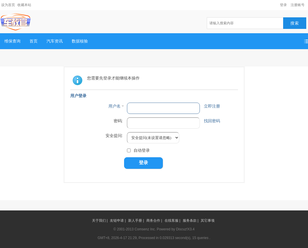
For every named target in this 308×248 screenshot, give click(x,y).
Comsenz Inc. (145, 229)
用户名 (114, 106)
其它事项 (208, 221)
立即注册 (212, 106)
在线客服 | (172, 221)
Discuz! (181, 229)
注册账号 (298, 5)
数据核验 (80, 41)
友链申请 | (118, 221)
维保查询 (12, 41)
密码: (118, 121)
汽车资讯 (55, 41)
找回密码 (212, 121)
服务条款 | (190, 221)
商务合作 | (154, 221)
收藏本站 (24, 5)
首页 (33, 41)
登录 (283, 5)
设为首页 (8, 5)
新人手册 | (136, 221)
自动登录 (138, 150)
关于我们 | (100, 221)
